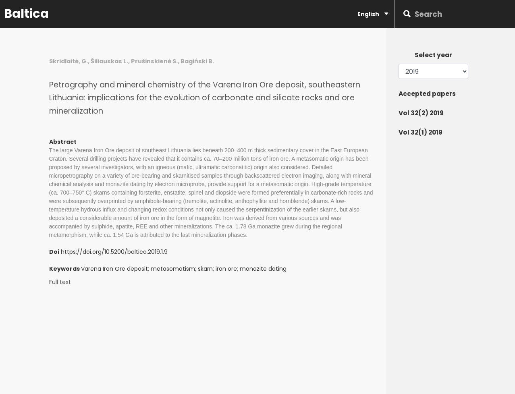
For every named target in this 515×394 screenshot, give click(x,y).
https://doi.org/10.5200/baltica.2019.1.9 (114, 251)
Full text (60, 282)
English (372, 14)
